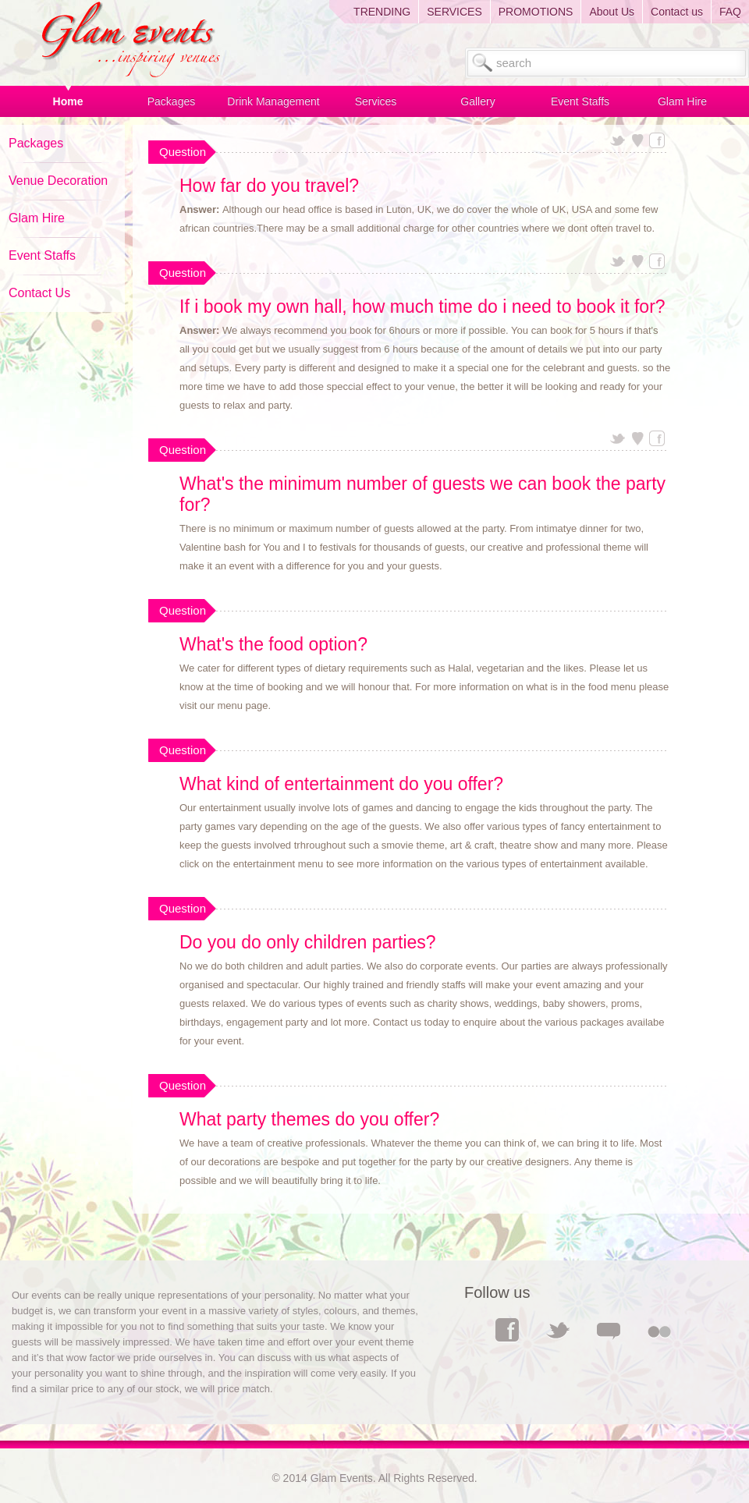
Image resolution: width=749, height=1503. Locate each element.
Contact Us (39, 293)
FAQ (730, 11)
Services (376, 101)
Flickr (659, 1330)
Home (68, 101)
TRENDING (381, 11)
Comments (608, 1330)
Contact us (677, 11)
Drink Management (273, 101)
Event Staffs (580, 101)
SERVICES (454, 11)
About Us (611, 11)
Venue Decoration (58, 180)
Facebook (507, 1330)
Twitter (558, 1330)
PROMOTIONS (536, 11)
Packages (171, 101)
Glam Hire (682, 101)
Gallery (477, 101)
